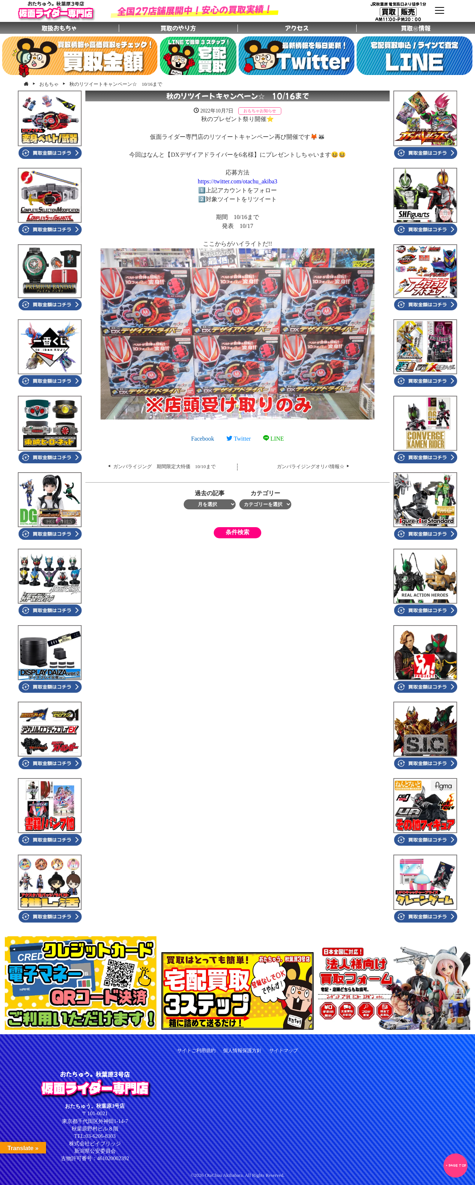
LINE (273, 438)
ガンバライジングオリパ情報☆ (310, 466)
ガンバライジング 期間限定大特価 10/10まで (164, 466)
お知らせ (268, 110)
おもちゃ (251, 110)
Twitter (238, 438)
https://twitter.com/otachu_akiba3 (238, 181)
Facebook (202, 438)
